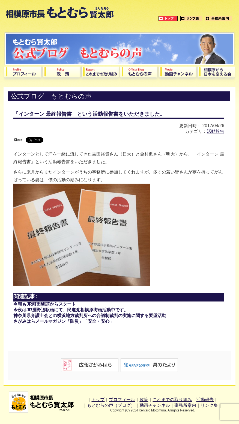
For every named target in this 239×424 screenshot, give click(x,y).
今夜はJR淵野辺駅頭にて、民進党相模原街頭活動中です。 (70, 309)
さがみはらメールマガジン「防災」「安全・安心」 (63, 321)
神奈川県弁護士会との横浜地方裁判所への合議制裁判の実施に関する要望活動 (89, 315)
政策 (143, 399)
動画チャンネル (154, 405)
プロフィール (122, 399)
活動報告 (215, 131)
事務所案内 (185, 405)
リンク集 (209, 405)
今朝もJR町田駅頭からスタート (44, 304)
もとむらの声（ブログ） (111, 405)
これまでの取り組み (172, 399)
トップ (97, 399)
